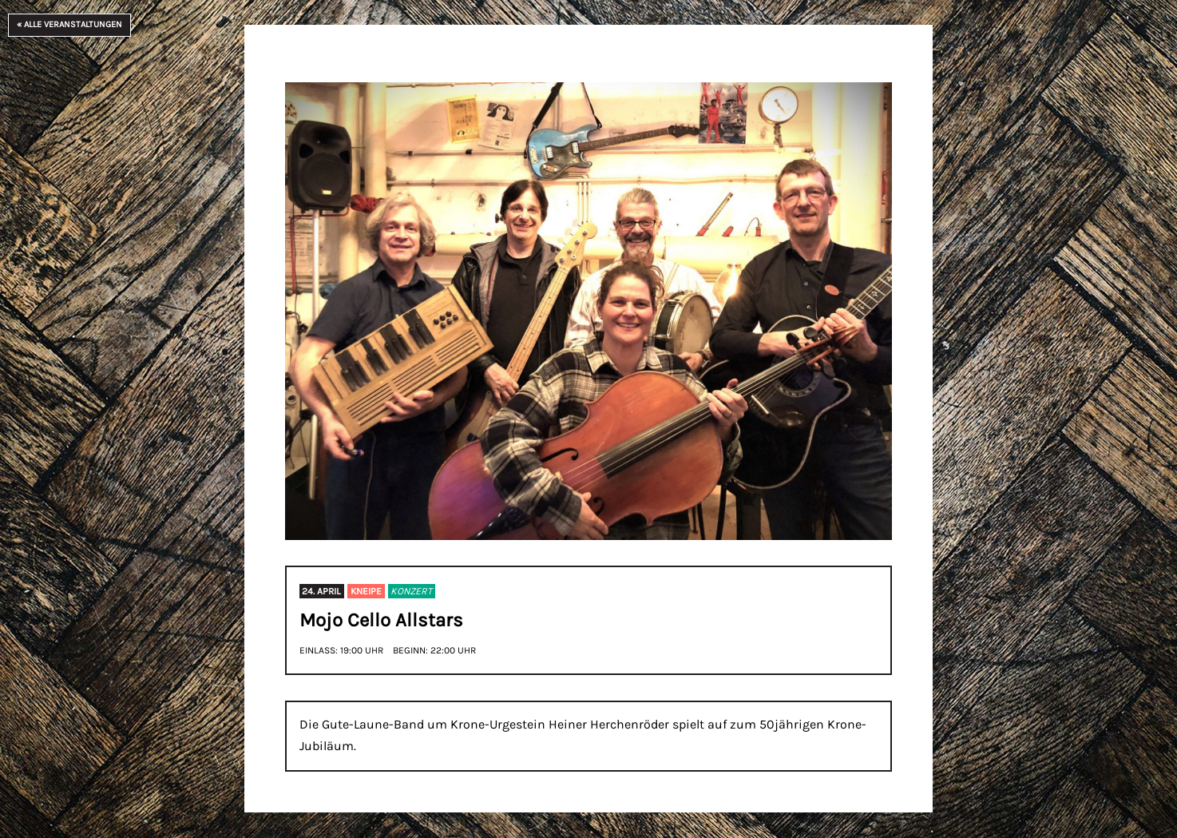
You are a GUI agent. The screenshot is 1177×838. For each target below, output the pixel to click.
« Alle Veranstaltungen (69, 24)
